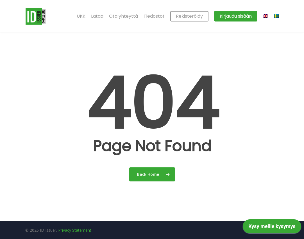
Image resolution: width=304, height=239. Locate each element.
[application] (272, 228)
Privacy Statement (74, 230)
